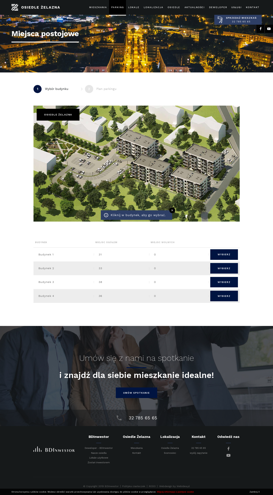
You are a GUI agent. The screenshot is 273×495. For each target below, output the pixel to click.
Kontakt (136, 453)
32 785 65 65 (198, 448)
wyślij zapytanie (198, 453)
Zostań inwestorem (99, 462)
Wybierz (224, 254)
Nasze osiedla (98, 453)
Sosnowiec (170, 453)
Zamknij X (255, 492)
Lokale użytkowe (98, 458)
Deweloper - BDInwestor (99, 448)
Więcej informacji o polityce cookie (175, 492)
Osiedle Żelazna (170, 448)
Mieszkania (137, 448)
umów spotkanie (136, 393)
